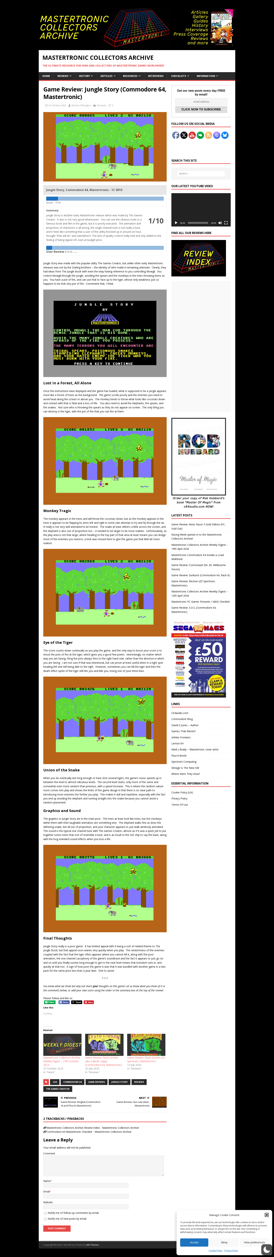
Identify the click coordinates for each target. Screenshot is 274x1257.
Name (47, 1181)
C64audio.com (179, 713)
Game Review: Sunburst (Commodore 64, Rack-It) (200, 575)
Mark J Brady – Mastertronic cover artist (195, 749)
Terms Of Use (179, 804)
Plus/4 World (178, 755)
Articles (106, 76)
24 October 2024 (57, 105)
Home (46, 76)
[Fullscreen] (226, 223)
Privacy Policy (231, 1250)
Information (206, 76)
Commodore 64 (72, 1082)
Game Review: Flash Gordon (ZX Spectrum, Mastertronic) (146, 1059)
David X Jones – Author (184, 725)
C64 (55, 1082)
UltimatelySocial (161, 1255)
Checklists (178, 76)
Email (46, 1191)
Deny (224, 1242)
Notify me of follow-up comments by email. (73, 1213)
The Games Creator (58, 1088)
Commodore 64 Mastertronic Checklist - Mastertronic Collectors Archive (89, 1131)
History (84, 76)
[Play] (176, 223)
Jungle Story (119, 1082)
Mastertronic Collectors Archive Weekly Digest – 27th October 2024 (61, 1061)
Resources (130, 76)
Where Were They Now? (185, 774)
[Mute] (220, 223)
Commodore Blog (182, 719)
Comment (49, 1153)
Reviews (62, 76)
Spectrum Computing (183, 761)
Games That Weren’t (183, 731)
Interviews (156, 76)
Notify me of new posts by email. (67, 1218)
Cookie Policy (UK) (182, 792)
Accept (194, 1242)
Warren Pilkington (81, 105)
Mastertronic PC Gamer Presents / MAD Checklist (200, 601)
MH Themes (93, 1244)
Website (48, 1202)
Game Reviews (96, 1082)
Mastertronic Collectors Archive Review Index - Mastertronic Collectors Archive (93, 1127)
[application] (201, 210)
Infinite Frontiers (181, 737)
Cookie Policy (216, 1250)
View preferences (254, 1242)
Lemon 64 (177, 743)
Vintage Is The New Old (185, 768)
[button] (267, 1215)
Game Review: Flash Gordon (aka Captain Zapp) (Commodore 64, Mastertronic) (103, 1061)
